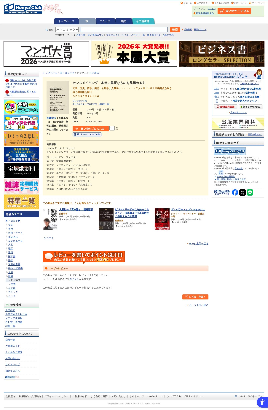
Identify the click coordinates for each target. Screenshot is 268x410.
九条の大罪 (168, 35)
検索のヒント (200, 29)
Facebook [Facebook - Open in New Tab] (152, 396)
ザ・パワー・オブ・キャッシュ (188, 209)
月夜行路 (80, 35)
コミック (105, 21)
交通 (13, 284)
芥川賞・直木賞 (13, 322)
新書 (10, 276)
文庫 (10, 272)
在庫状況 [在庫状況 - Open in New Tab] (51, 118)
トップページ (66, 21)
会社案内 (10, 396)
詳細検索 (188, 29)
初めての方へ (12, 370)
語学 (10, 260)
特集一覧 (10, 326)
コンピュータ (15, 240)
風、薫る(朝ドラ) (151, 35)
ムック (11, 296)
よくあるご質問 (222, 3)
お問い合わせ (240, 3)
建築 (10, 252)
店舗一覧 (188, 3)
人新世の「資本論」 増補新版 (76, 209)
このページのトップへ (250, 396)
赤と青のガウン (95, 35)
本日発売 (10, 310)
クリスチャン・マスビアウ (85, 104)
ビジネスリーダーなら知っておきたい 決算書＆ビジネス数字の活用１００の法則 (132, 213)
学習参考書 (14, 264)
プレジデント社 (80, 101)
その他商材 (142, 21)
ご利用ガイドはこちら (249, 84)
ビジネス (13, 236)
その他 (11, 288)
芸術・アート (15, 232)
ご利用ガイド (203, 3)
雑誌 (123, 21)
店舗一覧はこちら (238, 112)
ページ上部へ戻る (198, 243)
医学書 (11, 256)
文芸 (10, 225)
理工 (10, 248)
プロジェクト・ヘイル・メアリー (123, 35)
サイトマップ (258, 3)
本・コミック (13, 220)
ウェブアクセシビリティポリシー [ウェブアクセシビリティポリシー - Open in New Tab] (185, 396)
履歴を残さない (255, 134)
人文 (10, 244)
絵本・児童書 (15, 268)
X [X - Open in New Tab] (162, 396)
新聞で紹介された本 (16, 314)
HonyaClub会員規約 (226, 176)
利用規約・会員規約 (30, 396)
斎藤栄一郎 (104, 104)
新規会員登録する (205, 13)
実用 (10, 228)
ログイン (211, 9)
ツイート (49, 237)
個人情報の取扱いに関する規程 (231, 179)
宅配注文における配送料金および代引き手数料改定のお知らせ (21, 83)
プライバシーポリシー (56, 396)
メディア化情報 (13, 318)
